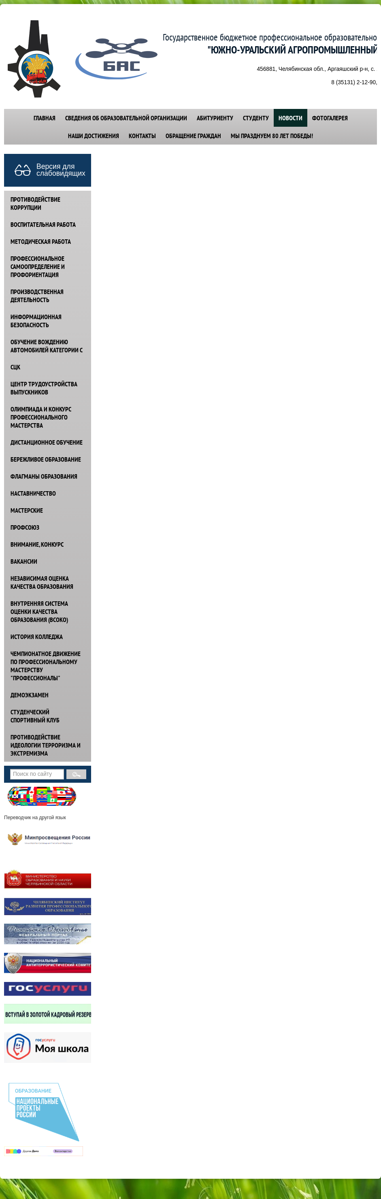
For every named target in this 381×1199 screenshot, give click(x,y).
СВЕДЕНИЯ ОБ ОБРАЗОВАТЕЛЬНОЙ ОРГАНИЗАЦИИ (126, 118)
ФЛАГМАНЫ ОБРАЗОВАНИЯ (44, 476)
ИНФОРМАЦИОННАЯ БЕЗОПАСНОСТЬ (36, 321)
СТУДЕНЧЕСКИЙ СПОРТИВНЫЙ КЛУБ (35, 716)
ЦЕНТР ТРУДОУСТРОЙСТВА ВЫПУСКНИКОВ (44, 388)
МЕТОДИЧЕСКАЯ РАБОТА (41, 241)
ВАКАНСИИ (24, 561)
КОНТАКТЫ (142, 136)
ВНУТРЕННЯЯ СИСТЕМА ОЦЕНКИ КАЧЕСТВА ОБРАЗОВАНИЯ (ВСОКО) (39, 611)
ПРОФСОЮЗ (25, 527)
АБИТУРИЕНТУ (215, 118)
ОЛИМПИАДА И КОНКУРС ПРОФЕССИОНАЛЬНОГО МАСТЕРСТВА (41, 417)
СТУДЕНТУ (256, 118)
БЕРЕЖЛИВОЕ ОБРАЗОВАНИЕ (46, 459)
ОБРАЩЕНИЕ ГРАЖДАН (193, 136)
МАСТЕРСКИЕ (27, 510)
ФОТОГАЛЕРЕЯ (330, 118)
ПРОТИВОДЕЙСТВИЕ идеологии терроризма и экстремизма (46, 745)
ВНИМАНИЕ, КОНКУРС (37, 544)
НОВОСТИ (290, 118)
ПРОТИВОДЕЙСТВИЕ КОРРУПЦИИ (35, 203)
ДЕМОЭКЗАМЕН (30, 695)
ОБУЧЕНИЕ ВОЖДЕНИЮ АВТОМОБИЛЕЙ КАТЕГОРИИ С (47, 346)
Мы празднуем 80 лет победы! (272, 136)
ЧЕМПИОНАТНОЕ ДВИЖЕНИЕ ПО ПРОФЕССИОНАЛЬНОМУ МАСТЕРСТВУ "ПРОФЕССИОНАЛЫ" (46, 666)
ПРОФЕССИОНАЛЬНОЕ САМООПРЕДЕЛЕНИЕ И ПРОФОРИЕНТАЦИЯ (38, 266)
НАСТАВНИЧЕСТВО (33, 493)
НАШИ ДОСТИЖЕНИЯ (93, 136)
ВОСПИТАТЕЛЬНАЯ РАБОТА (43, 224)
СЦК (15, 367)
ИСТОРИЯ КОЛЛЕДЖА (37, 637)
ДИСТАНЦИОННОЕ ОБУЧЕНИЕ (47, 442)
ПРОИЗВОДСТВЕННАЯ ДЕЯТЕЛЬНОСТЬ (37, 296)
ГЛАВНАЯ (44, 118)
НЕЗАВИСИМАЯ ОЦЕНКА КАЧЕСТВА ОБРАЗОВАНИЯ (42, 582)
